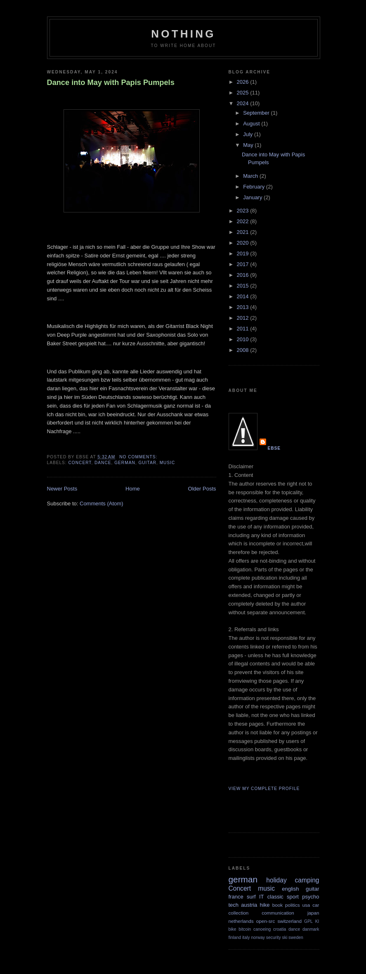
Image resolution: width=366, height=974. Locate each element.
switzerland (289, 921)
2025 (243, 93)
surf (251, 897)
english (290, 889)
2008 (243, 350)
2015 (243, 286)
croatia (279, 929)
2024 (243, 103)
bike (232, 929)
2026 (243, 82)
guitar (147, 462)
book (277, 905)
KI (317, 921)
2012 (243, 318)
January (253, 197)
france (236, 897)
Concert (80, 462)
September (257, 113)
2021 (243, 232)
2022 (243, 221)
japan (313, 912)
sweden (295, 937)
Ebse (274, 448)
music (167, 462)
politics (292, 905)
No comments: (139, 457)
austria (249, 905)
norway (258, 937)
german (124, 462)
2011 (243, 328)
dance (102, 462)
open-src (265, 921)
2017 (243, 264)
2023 (243, 211)
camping (307, 880)
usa (306, 905)
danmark (310, 929)
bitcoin (244, 929)
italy (246, 937)
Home (132, 489)
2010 (243, 339)
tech (234, 905)
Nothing (183, 34)
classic (275, 897)
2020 (243, 243)
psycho (310, 897)
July (248, 134)
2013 (243, 307)
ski (284, 937)
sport (293, 897)
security (273, 937)
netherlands (241, 921)
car (315, 905)
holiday (276, 880)
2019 (243, 253)
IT (261, 897)
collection (239, 912)
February (254, 187)
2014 (243, 296)
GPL (308, 921)
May (249, 145)
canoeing (262, 929)
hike (265, 905)
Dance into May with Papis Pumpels (111, 82)
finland (235, 937)
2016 (243, 275)
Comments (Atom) (101, 503)
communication (278, 912)
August (252, 123)
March (251, 176)
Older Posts (202, 489)
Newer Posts (62, 489)
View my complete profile (264, 788)
